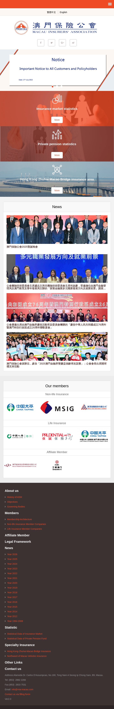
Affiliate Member (17, 535)
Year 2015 (11, 607)
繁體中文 (51, 12)
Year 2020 (11, 583)
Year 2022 (11, 573)
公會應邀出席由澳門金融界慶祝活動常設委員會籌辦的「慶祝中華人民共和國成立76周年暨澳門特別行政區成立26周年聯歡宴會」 (56, 326)
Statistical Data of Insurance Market (23, 634)
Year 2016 (11, 602)
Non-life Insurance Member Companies (25, 524)
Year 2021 (11, 578)
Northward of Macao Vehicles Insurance (25, 656)
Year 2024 (11, 564)
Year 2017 (11, 597)
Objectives (11, 502)
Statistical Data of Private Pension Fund (25, 638)
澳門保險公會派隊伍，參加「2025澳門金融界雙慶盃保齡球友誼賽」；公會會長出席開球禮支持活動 (57, 365)
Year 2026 (11, 554)
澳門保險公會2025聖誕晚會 (22, 246)
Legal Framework (18, 541)
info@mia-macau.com (22, 689)
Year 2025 (11, 559)
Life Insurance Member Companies (23, 529)
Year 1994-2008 (14, 621)
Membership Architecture (18, 519)
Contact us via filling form (17, 694)
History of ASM (13, 497)
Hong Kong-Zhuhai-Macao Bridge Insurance (28, 651)
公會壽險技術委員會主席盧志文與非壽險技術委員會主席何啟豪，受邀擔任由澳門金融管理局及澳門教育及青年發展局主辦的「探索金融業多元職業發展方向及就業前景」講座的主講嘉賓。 (56, 287)
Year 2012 (11, 616)
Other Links (13, 662)
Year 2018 (11, 592)
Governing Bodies (15, 506)
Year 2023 (11, 568)
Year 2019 (11, 587)
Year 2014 (11, 611)
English (63, 12)
